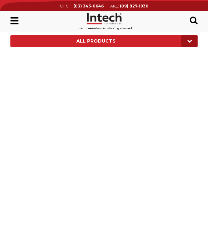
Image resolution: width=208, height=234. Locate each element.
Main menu (14, 20)
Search (194, 20)
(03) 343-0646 (88, 6)
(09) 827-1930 (134, 6)
